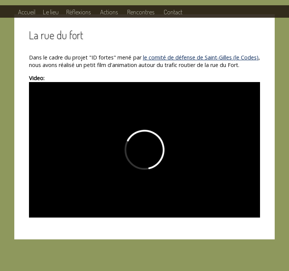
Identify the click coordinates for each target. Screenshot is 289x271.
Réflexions (78, 12)
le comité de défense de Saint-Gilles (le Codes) (201, 57)
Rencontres (140, 12)
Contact (173, 12)
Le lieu (51, 12)
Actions (109, 12)
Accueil (26, 12)
